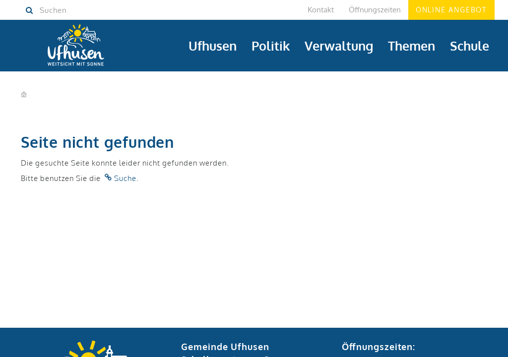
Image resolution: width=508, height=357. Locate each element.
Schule (469, 46)
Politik (271, 46)
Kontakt (321, 9)
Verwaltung (339, 46)
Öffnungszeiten (375, 9)
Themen (411, 46)
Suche (125, 178)
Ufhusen (213, 46)
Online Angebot (451, 9)
